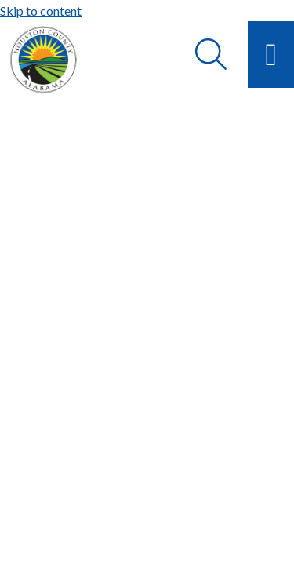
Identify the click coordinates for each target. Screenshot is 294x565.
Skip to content (41, 10)
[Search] (211, 54)
